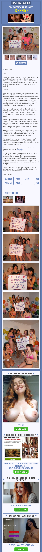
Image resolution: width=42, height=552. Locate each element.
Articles (28, 179)
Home (14, 3)
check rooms (21, 429)
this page (20, 150)
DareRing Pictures (8, 181)
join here (21, 549)
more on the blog (11, 193)
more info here (21, 472)
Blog (19, 3)
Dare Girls (26, 3)
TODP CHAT (18, 181)
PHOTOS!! (21, 63)
